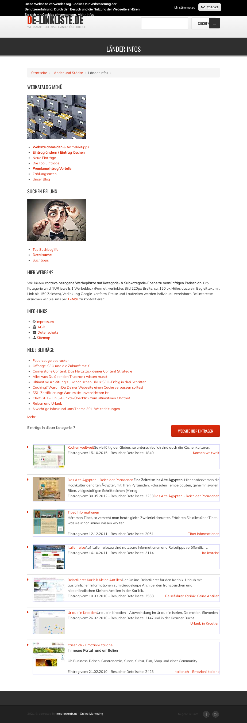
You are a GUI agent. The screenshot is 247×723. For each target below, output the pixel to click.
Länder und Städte (67, 73)
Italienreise (76, 547)
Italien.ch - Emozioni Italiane (90, 645)
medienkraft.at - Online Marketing (79, 713)
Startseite (39, 73)
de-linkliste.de (55, 20)
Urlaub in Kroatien (82, 612)
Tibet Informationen (83, 512)
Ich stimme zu (184, 6)
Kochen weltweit (81, 447)
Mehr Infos (86, 13)
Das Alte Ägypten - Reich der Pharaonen (100, 480)
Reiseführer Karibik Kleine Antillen (95, 580)
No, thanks (209, 6)
